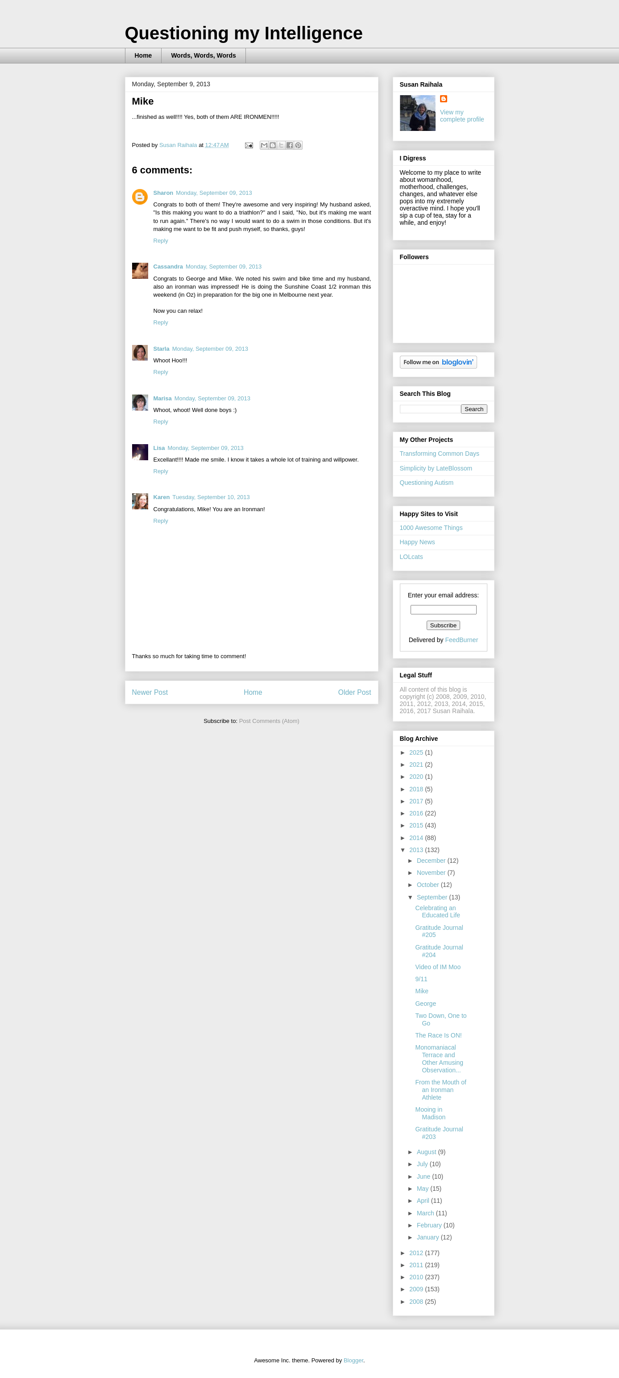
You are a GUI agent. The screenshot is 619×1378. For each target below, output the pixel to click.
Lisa (159, 448)
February (430, 1225)
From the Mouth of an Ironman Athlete (440, 1090)
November (432, 872)
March (426, 1213)
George (425, 1003)
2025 (417, 752)
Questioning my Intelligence (244, 33)
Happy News (417, 542)
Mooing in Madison (430, 1113)
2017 (417, 801)
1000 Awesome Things (431, 527)
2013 (417, 849)
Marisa (163, 398)
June (424, 1176)
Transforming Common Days (439, 453)
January (429, 1237)
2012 (417, 1252)
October (429, 884)
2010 (417, 1277)
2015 (417, 825)
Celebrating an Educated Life (437, 911)
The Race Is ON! (438, 1035)
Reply (161, 240)
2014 (417, 837)
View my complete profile (462, 116)
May (423, 1188)
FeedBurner (461, 639)
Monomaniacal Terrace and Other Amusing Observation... (439, 1058)
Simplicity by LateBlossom (436, 468)
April (424, 1200)
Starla (162, 348)
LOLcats (411, 556)
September (433, 897)
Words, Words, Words (203, 55)
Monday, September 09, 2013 (214, 192)
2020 (417, 776)
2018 (417, 789)
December (432, 860)
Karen (162, 497)
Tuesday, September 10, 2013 (210, 497)
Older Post (354, 692)
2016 (417, 813)
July (423, 1164)
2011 (417, 1265)
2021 (417, 764)
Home (143, 55)
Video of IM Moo (438, 966)
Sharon (164, 192)
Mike (421, 991)
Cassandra (168, 266)
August (427, 1151)
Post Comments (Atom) (269, 721)
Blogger (353, 1360)
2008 (417, 1301)
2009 (417, 1289)
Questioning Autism (427, 482)
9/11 (421, 979)
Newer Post (150, 692)
